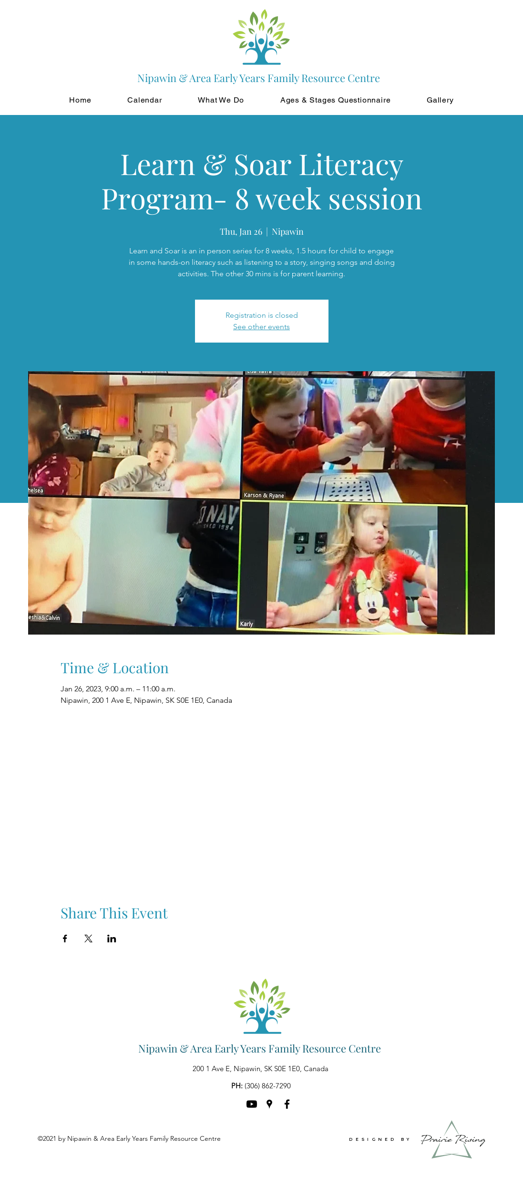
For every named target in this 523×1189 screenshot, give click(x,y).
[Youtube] (252, 1104)
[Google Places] (269, 1104)
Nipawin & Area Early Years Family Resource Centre (259, 1048)
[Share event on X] (88, 938)
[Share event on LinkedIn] (111, 938)
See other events (261, 326)
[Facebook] (287, 1104)
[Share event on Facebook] (65, 938)
